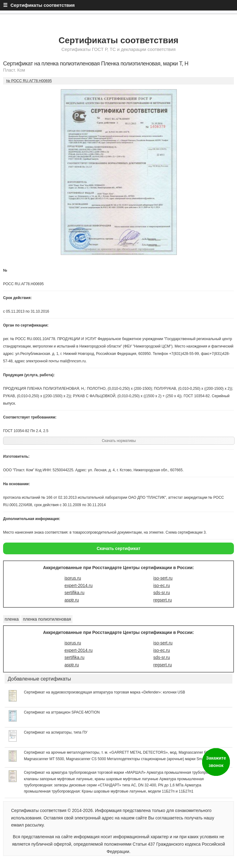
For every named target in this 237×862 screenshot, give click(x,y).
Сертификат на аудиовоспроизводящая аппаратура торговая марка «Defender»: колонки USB (104, 692)
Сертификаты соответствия (118, 40)
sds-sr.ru (161, 592)
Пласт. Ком (14, 70)
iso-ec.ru (161, 585)
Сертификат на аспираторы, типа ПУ (55, 732)
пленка (12, 619)
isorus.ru (72, 578)
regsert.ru (162, 600)
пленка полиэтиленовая (47, 619)
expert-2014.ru (78, 585)
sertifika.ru (74, 592)
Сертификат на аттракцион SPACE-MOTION (62, 712)
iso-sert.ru (163, 578)
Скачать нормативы (119, 441)
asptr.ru (71, 600)
